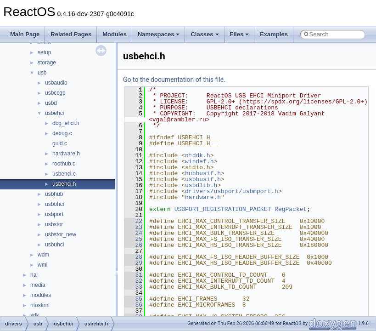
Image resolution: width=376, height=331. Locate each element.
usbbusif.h (203, 179)
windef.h (199, 161)
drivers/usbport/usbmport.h (231, 191)
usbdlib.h (201, 185)
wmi (42, 265)
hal (34, 275)
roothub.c (63, 163)
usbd (51, 103)
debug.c (62, 133)
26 (133, 245)
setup (44, 52)
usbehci (54, 113)
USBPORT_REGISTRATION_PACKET (222, 209)
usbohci (54, 204)
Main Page (24, 34)
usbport (54, 214)
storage (47, 62)
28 (133, 257)
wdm (43, 254)
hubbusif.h (203, 173)
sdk (34, 315)
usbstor (54, 224)
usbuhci (54, 244)
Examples (274, 34)
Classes (205, 34)
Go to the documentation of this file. (174, 79)
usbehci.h (64, 184)
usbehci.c (64, 174)
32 (133, 281)
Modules (114, 34)
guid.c (59, 143)
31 (133, 275)
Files (239, 34)
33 (133, 287)
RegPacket (291, 209)
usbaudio (56, 83)
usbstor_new (60, 234)
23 (133, 227)
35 (133, 299)
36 (133, 305)
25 (133, 239)
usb (42, 72)
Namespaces (159, 34)
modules (40, 295)
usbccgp (55, 93)
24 (133, 233)
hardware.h (66, 153)
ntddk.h (197, 155)
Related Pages (71, 34)
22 (133, 221)
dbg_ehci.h (65, 123)
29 (133, 263)
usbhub (54, 194)
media (37, 285)
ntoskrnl (40, 305)
